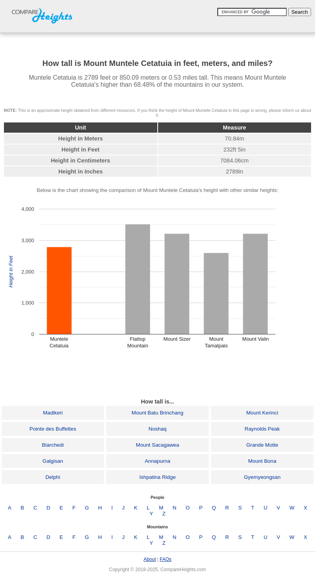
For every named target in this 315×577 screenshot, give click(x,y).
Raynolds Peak (262, 429)
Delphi (53, 477)
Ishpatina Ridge (157, 477)
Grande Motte (262, 445)
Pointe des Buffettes (52, 429)
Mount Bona (262, 461)
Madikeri (52, 413)
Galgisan (52, 461)
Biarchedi (53, 445)
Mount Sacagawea (157, 445)
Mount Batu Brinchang (158, 413)
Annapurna (157, 461)
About (150, 559)
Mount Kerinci (262, 413)
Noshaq (158, 429)
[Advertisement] (157, 373)
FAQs (165, 559)
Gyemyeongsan (262, 477)
